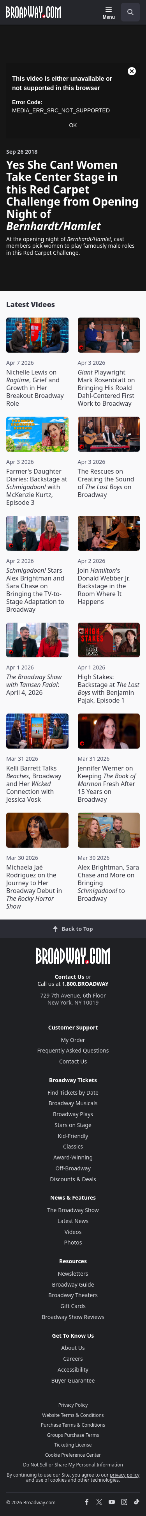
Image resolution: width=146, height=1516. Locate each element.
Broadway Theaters (73, 1295)
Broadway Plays (73, 1114)
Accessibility (73, 1369)
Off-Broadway (73, 1168)
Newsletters (73, 1273)
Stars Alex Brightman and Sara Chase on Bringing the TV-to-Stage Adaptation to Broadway (35, 590)
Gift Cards (73, 1306)
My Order (73, 1040)
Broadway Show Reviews (73, 1317)
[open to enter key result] (130, 12)
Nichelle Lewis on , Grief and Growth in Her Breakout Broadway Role (35, 388)
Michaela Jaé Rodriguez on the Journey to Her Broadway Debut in (34, 887)
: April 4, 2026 (34, 685)
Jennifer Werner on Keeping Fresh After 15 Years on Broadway (107, 784)
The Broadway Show (73, 1210)
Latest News (73, 1221)
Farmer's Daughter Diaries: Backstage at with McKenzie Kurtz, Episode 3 (36, 487)
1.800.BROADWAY (85, 983)
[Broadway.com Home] (33, 12)
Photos (73, 1242)
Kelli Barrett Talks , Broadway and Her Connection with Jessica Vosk (33, 784)
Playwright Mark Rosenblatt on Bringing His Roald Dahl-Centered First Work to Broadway (106, 388)
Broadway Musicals (73, 1103)
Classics (73, 1146)
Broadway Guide (73, 1284)
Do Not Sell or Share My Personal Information (73, 1464)
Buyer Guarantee (73, 1380)
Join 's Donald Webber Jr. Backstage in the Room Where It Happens (104, 586)
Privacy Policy (73, 1405)
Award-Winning (73, 1157)
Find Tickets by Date (73, 1092)
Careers (73, 1358)
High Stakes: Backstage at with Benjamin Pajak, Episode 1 (108, 689)
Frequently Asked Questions (73, 1050)
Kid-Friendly (73, 1136)
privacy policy (124, 1475)
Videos (73, 1232)
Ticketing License (73, 1444)
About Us (72, 1347)
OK (73, 125)
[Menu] (109, 13)
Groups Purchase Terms (73, 1435)
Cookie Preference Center (73, 1455)
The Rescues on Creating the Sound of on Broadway (106, 483)
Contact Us (69, 976)
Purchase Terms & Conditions (73, 1425)
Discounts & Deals (73, 1179)
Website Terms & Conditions (73, 1415)
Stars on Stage (73, 1125)
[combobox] (127, 12)
